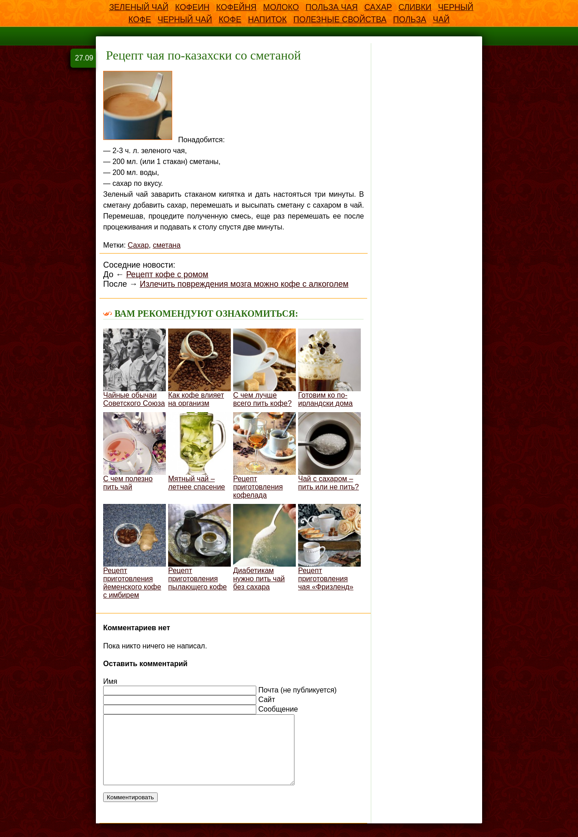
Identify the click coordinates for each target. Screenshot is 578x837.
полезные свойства (339, 19)
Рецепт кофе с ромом (167, 274)
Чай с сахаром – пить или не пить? (329, 451)
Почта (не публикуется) (297, 690)
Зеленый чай (139, 7)
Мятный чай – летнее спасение (199, 451)
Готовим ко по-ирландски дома (329, 368)
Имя (110, 681)
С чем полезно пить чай (134, 451)
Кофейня (236, 7)
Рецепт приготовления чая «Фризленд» (329, 547)
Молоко (281, 7)
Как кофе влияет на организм (199, 368)
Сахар (378, 7)
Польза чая (331, 7)
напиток (267, 19)
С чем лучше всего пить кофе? (264, 368)
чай (441, 19)
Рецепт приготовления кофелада (264, 455)
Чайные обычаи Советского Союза (134, 368)
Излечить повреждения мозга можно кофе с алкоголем (244, 284)
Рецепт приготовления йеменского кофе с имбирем (134, 551)
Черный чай (185, 19)
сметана (166, 245)
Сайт (266, 699)
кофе (230, 19)
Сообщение (278, 709)
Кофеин (192, 7)
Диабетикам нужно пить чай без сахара (264, 547)
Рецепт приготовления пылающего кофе (199, 547)
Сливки (415, 7)
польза (409, 19)
